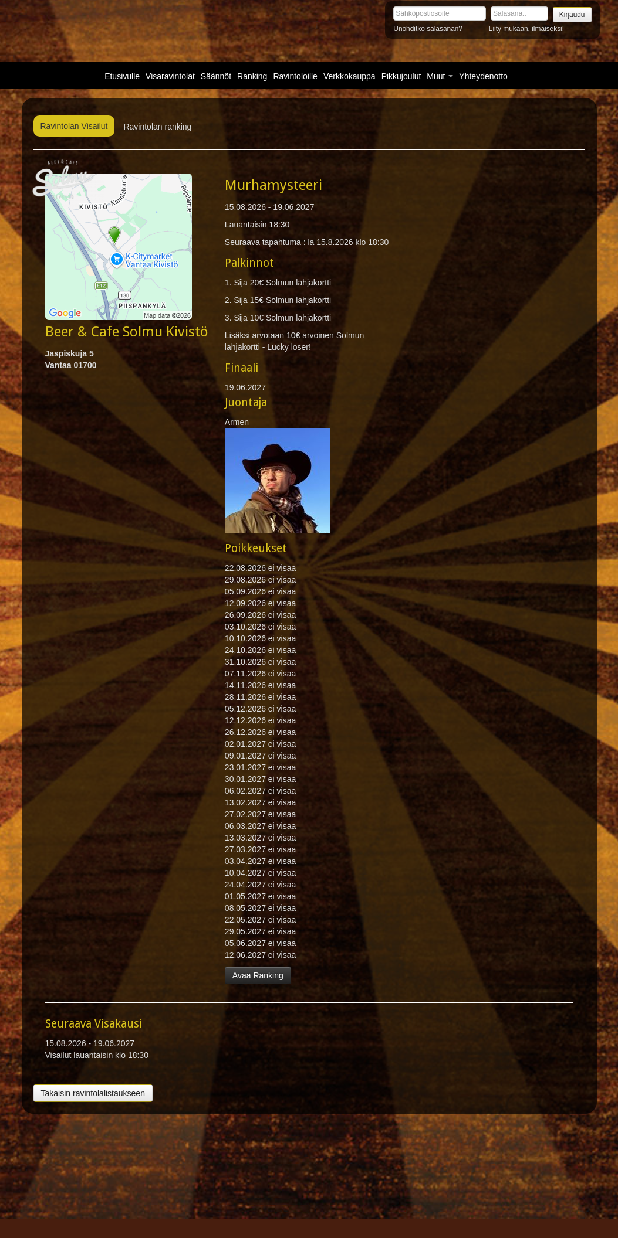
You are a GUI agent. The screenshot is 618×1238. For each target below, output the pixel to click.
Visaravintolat (170, 76)
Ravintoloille (295, 76)
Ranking (252, 76)
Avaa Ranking (257, 975)
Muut (440, 76)
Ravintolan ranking (157, 126)
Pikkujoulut (401, 76)
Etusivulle (122, 76)
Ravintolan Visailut (74, 126)
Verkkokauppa (349, 76)
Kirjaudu (572, 15)
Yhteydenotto (483, 76)
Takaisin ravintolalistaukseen (93, 1093)
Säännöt (216, 76)
